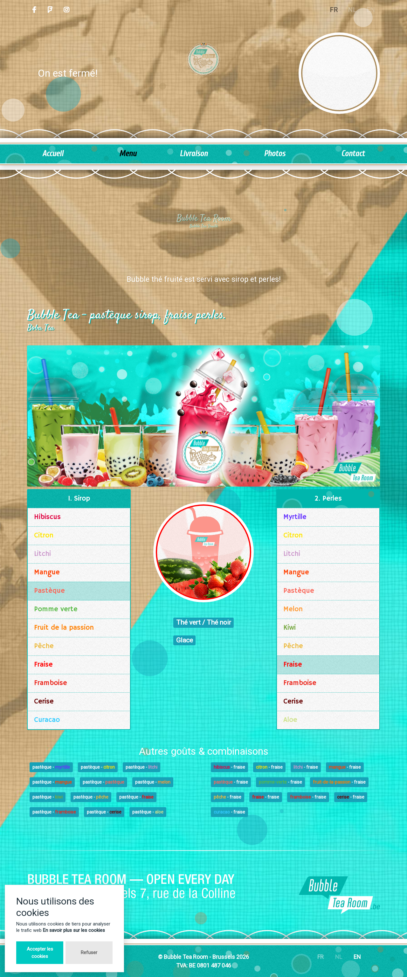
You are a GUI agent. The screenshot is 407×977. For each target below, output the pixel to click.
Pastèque (49, 590)
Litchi (42, 554)
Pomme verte (56, 609)
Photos (274, 153)
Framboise (50, 683)
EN (357, 956)
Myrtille (295, 517)
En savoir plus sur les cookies (74, 930)
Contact (353, 153)
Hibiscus (47, 517)
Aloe (290, 720)
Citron (43, 535)
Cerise (44, 701)
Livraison (194, 153)
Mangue (47, 572)
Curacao (47, 720)
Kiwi (289, 627)
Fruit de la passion (64, 627)
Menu (127, 153)
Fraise (43, 664)
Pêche (44, 646)
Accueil (52, 153)
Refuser (89, 952)
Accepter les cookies (40, 952)
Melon (293, 609)
